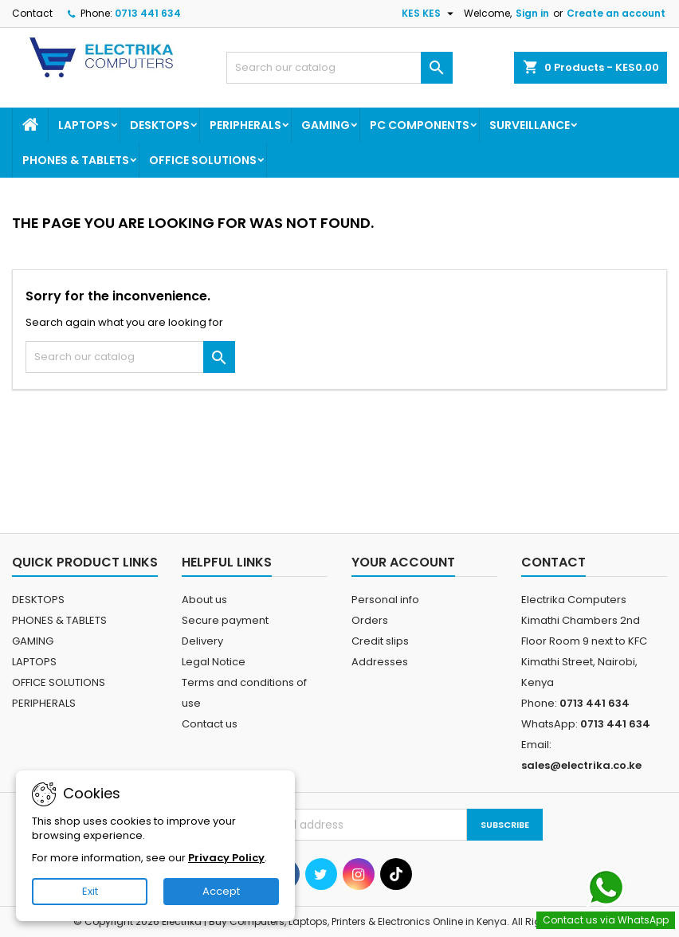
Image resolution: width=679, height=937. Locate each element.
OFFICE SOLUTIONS (203, 160)
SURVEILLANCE (529, 125)
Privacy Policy (226, 857)
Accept (221, 891)
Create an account (616, 13)
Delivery (202, 641)
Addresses (379, 661)
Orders (369, 620)
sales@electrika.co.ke (581, 765)
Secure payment (225, 620)
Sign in (532, 13)
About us (204, 599)
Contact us (209, 723)
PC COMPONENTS (419, 125)
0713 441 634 (148, 13)
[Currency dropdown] (429, 13)
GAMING (325, 125)
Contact (32, 13)
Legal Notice (213, 661)
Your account (403, 562)
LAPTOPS (84, 125)
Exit (90, 891)
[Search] (339, 68)
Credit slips (380, 641)
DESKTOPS (160, 125)
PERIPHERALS (245, 125)
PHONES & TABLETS (75, 160)
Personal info (385, 599)
